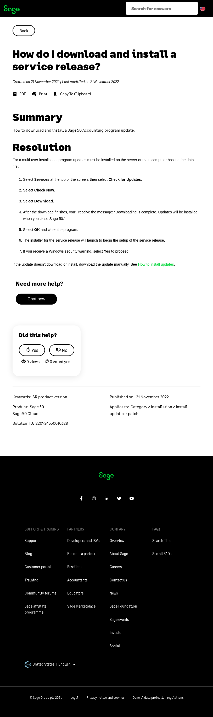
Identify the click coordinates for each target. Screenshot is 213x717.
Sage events (119, 619)
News (114, 593)
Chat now (36, 299)
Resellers (74, 566)
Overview (117, 540)
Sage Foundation (123, 606)
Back (23, 30)
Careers (116, 566)
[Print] (39, 94)
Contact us (118, 580)
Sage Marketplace (81, 606)
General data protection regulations (158, 697)
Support (31, 540)
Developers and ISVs (83, 540)
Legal (74, 697)
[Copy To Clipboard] (72, 94)
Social (115, 646)
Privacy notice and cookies (105, 697)
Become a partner (81, 553)
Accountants (77, 580)
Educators (75, 593)
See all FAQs (161, 553)
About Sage (119, 553)
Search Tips (161, 540)
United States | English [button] (50, 664)
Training (31, 580)
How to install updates (156, 264)
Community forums (40, 593)
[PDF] (19, 94)
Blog (28, 553)
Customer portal (38, 566)
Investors (117, 632)
